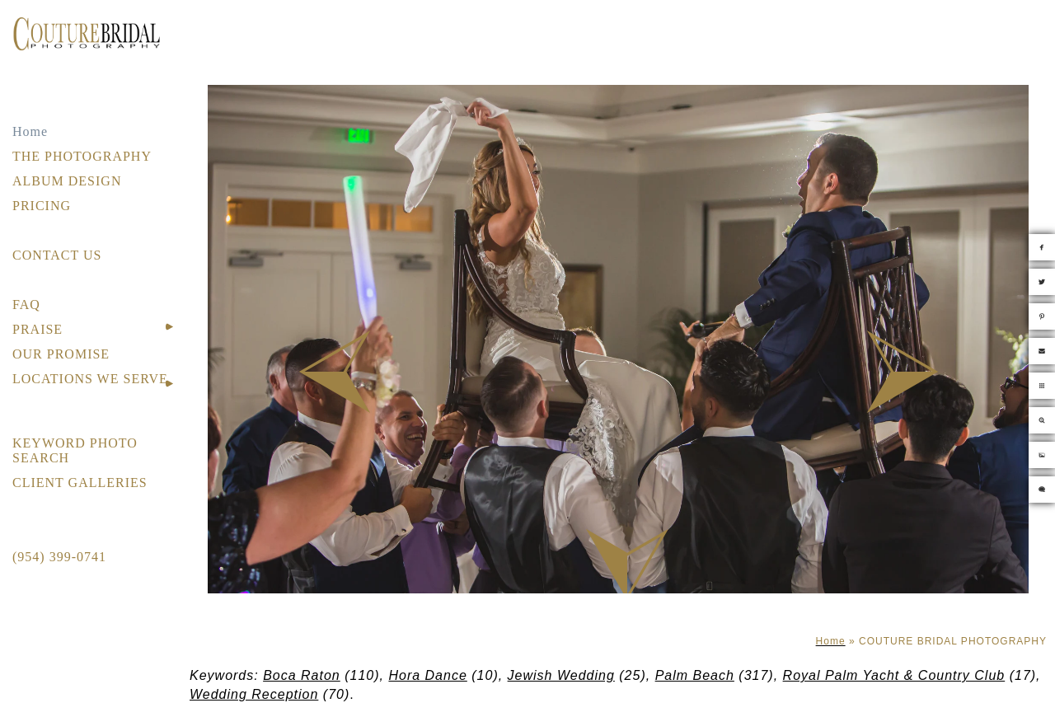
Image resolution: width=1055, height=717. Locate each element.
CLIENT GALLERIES (80, 483)
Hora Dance (427, 675)
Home (30, 131)
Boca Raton (301, 675)
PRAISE (37, 329)
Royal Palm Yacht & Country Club (894, 675)
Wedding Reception (254, 694)
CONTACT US (56, 255)
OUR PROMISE (61, 354)
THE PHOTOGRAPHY (82, 156)
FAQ (26, 305)
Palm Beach (694, 675)
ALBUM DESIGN (66, 181)
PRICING (41, 206)
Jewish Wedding (561, 675)
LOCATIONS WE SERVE (90, 379)
